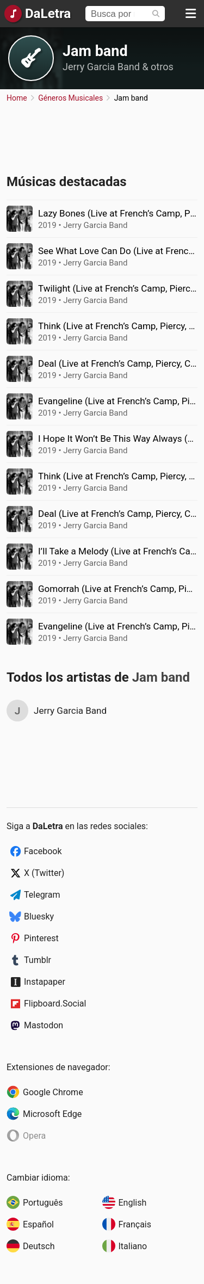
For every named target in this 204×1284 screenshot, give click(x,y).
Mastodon (43, 1025)
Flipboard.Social (55, 1003)
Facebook (42, 851)
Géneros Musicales (70, 98)
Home (17, 98)
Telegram (42, 895)
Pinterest (41, 938)
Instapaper (44, 982)
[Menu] (190, 13)
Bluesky (39, 916)
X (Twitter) (44, 873)
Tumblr (37, 960)
